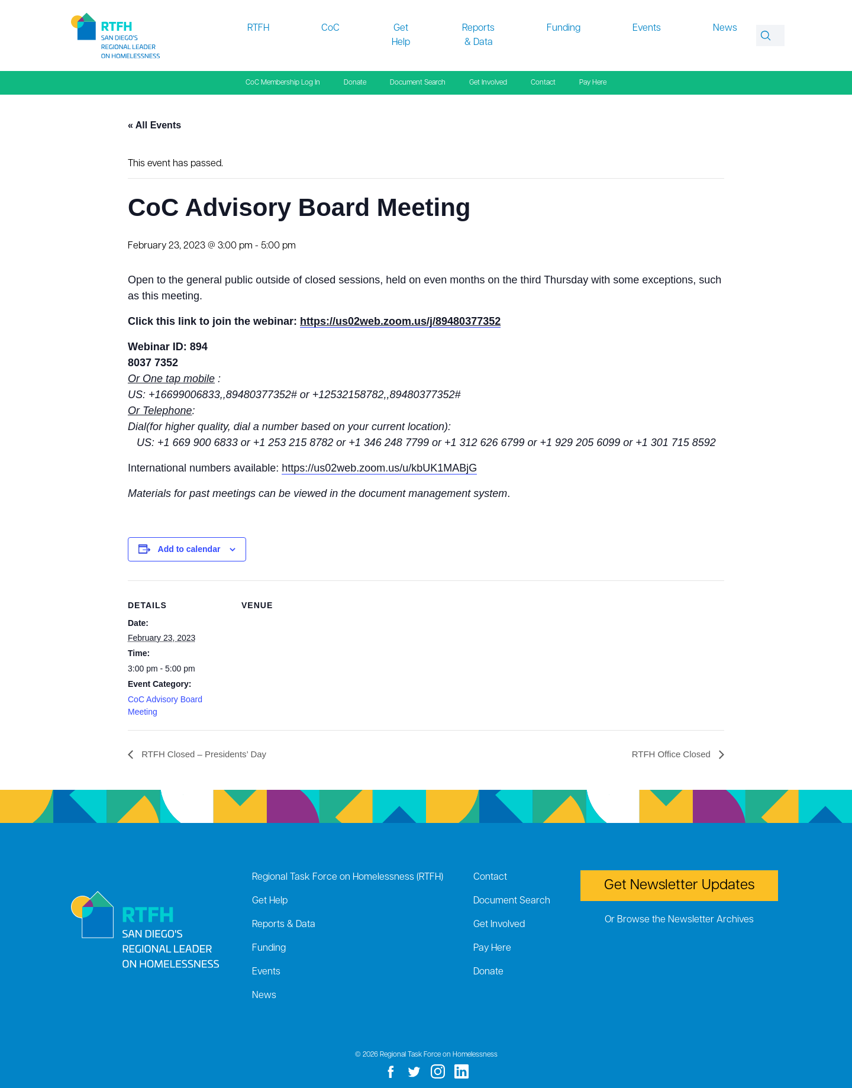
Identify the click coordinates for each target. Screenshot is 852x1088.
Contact (543, 82)
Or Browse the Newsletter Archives (679, 920)
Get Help (401, 35)
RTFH (258, 28)
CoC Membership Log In (283, 82)
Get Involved (488, 82)
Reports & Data (478, 35)
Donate (355, 82)
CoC (330, 28)
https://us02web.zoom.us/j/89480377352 (400, 321)
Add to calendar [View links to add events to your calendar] (189, 549)
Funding (563, 28)
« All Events (154, 125)
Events (646, 28)
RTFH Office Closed (669, 754)
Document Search (418, 82)
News (725, 28)
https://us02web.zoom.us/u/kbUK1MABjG (379, 468)
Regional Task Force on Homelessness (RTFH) (347, 877)
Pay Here (592, 82)
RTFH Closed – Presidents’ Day (207, 754)
